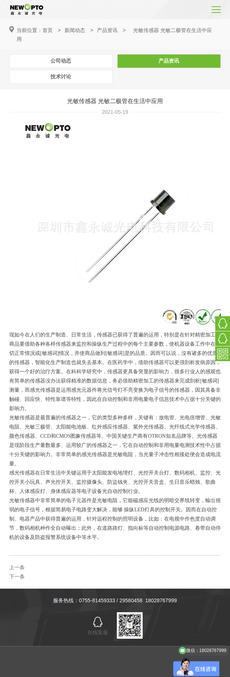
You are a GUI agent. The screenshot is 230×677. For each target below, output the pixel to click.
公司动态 (60, 61)
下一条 (17, 576)
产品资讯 (107, 30)
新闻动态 (75, 30)
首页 (47, 30)
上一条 (17, 567)
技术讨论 (60, 77)
